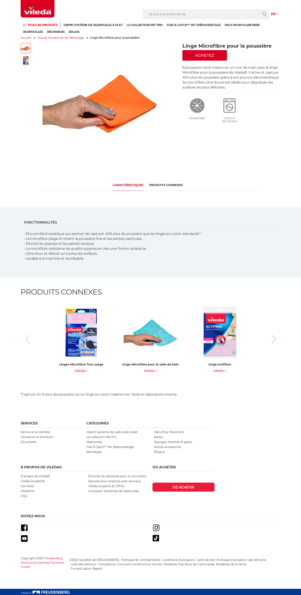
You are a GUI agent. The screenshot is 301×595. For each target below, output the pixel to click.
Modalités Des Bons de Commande (188, 564)
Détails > (81, 371)
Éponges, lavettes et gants (173, 442)
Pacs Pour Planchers (169, 432)
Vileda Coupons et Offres (106, 486)
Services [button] (29, 423)
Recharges (56, 32)
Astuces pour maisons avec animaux (114, 481)
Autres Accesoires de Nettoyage (61, 38)
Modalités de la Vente (231, 564)
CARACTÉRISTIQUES (128, 185)
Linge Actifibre (219, 364)
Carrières (27, 486)
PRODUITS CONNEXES (166, 185)
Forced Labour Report (87, 568)
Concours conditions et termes (139, 564)
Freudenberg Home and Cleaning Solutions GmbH (42, 562)
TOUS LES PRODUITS (43, 25)
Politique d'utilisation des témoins (241, 560)
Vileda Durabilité (33, 481)
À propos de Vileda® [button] (41, 467)
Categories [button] (97, 423)
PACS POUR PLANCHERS (242, 25)
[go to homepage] (37, 9)
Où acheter (29, 442)
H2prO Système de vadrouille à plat (93, 25)
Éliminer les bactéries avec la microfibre (117, 476)
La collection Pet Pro (145, 25)
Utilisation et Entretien (37, 437)
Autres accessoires (167, 447)
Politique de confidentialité (140, 560)
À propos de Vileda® (35, 476)
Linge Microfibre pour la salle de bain (150, 364)
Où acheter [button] (164, 467)
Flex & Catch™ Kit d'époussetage (194, 25)
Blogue (159, 452)
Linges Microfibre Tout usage (81, 364)
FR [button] (273, 14)
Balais (74, 32)
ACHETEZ (204, 55)
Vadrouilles (33, 32)
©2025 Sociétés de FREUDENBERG (94, 560)
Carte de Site (206, 560)
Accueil (26, 38)
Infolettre (27, 491)
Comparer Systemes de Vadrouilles (113, 491)
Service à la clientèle (35, 432)
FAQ (24, 496)
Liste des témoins (84, 564)
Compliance (107, 564)
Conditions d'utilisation (178, 560)
